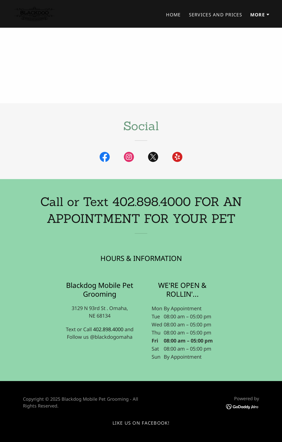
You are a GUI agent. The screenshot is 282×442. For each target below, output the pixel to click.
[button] (260, 15)
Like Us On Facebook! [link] (141, 423)
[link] (34, 13)
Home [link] (173, 15)
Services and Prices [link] (215, 15)
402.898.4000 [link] (108, 329)
